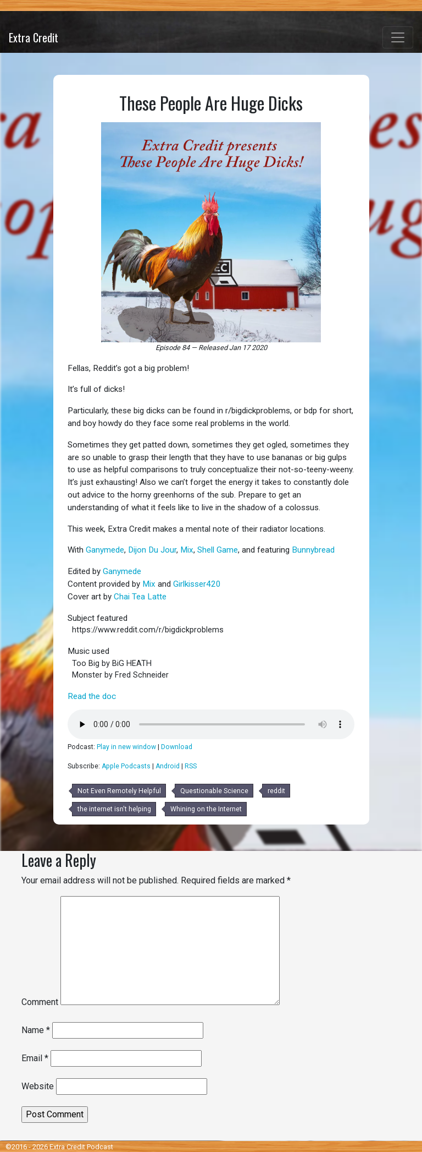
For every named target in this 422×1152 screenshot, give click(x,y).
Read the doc (92, 696)
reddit (276, 791)
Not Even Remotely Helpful (119, 791)
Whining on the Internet (206, 809)
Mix (186, 550)
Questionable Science (214, 791)
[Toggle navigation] (397, 37)
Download (176, 747)
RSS (191, 766)
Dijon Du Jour (152, 550)
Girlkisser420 (197, 584)
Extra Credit (33, 37)
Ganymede (105, 550)
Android (168, 766)
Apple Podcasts (126, 766)
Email (34, 1058)
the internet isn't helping (114, 809)
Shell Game (217, 550)
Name (35, 1030)
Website (37, 1086)
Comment (39, 1002)
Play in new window (126, 747)
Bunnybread (313, 550)
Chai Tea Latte (140, 597)
